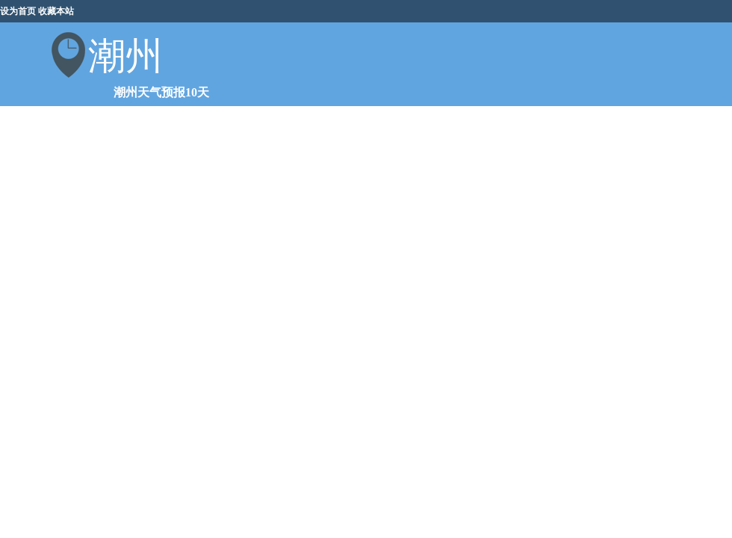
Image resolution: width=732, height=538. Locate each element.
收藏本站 (56, 11)
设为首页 (18, 11)
